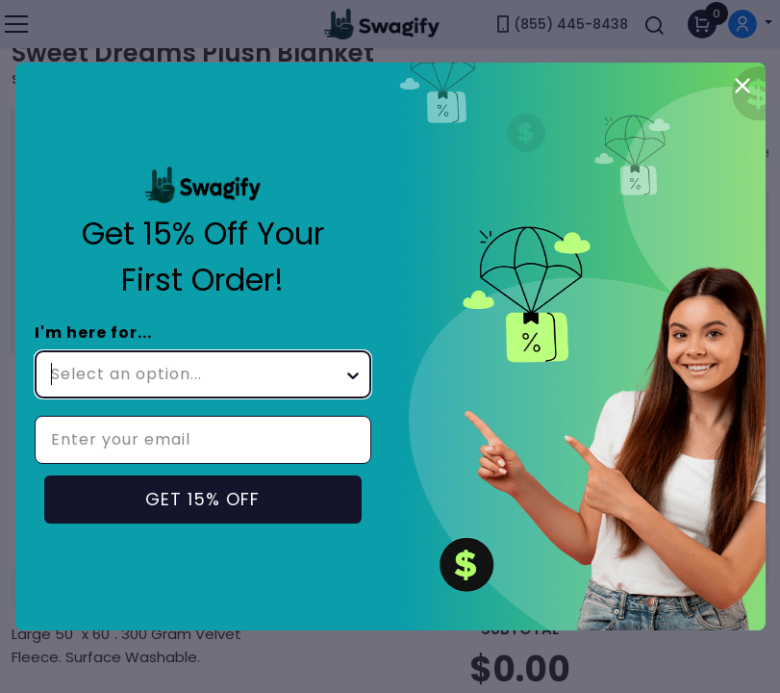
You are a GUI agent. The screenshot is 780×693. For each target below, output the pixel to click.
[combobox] (197, 374)
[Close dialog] (742, 85)
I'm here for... (93, 332)
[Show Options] (353, 374)
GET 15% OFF (202, 499)
